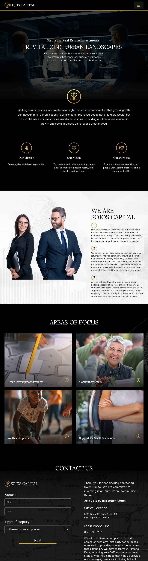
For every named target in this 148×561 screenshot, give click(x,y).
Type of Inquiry (18, 522)
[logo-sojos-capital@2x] (20, 3)
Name (10, 495)
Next (38, 540)
